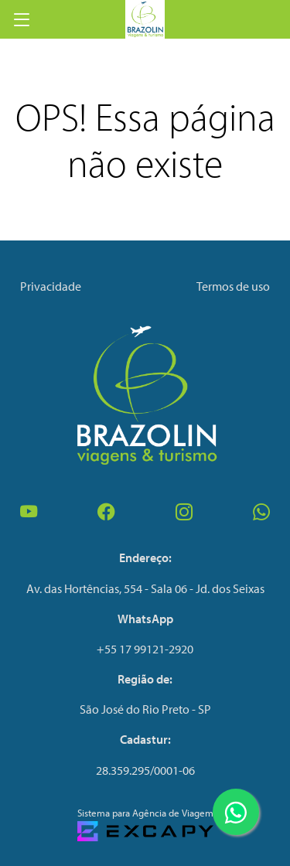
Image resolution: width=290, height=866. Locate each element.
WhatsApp (145, 618)
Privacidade (50, 286)
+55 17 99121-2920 (145, 648)
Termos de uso (233, 286)
